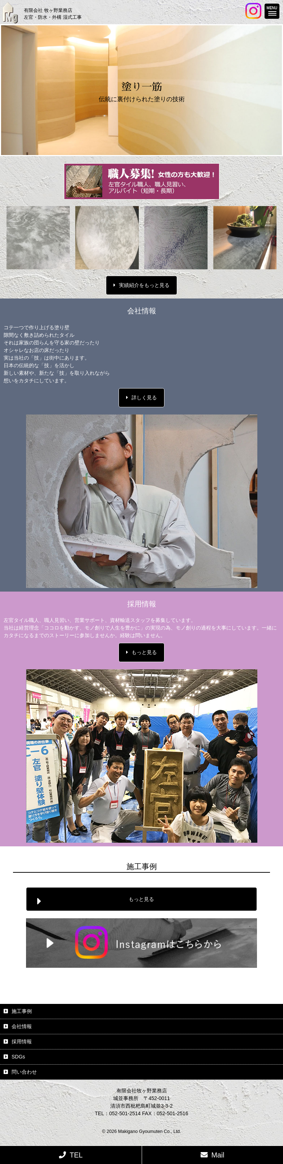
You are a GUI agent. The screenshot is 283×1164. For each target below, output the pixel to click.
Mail (217, 1155)
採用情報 (22, 1041)
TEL (76, 1155)
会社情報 (22, 1026)
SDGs (18, 1057)
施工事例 (22, 1011)
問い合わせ (24, 1072)
